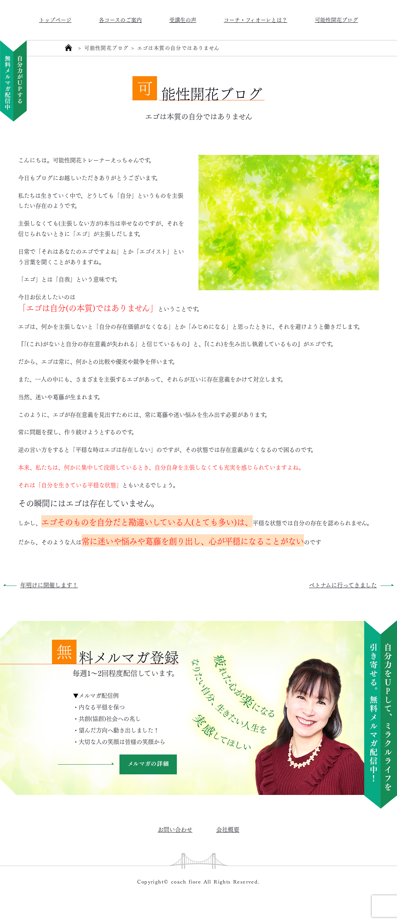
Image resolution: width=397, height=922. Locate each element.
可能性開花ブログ (336, 19)
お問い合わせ (175, 829)
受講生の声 (182, 19)
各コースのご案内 (120, 19)
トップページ (55, 19)
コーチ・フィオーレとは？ (255, 19)
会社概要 (227, 829)
